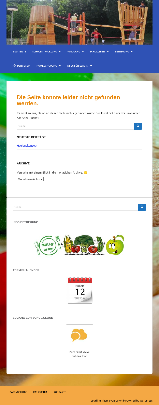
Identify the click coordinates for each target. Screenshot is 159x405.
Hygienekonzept (27, 145)
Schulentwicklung (44, 51)
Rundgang (73, 51)
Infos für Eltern (77, 65)
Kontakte (60, 392)
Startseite (19, 51)
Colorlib (120, 400)
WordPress (146, 400)
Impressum (40, 392)
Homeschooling (47, 65)
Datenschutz (18, 392)
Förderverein (21, 65)
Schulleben (97, 51)
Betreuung (122, 51)
